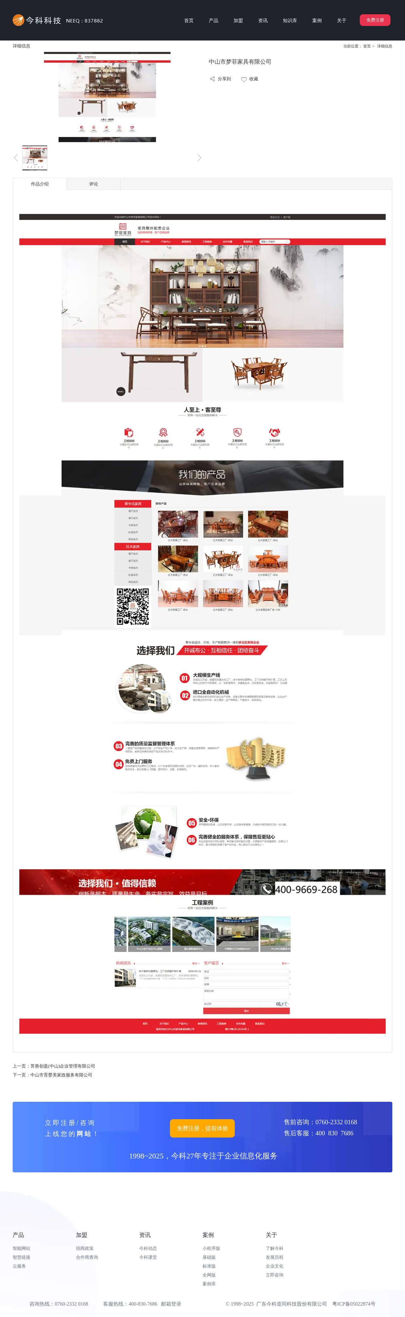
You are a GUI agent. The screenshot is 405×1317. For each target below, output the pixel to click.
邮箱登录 (171, 1304)
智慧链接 (21, 1257)
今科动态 (148, 1248)
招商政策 (85, 1248)
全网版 (209, 1275)
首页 (367, 46)
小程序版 (211, 1248)
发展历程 (275, 1257)
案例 (208, 1235)
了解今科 (275, 1248)
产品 (18, 1235)
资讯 (145, 1235)
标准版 (209, 1266)
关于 (271, 1235)
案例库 (209, 1284)
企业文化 (275, 1266)
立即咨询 (275, 1275)
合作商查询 (87, 1257)
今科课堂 (148, 1257)
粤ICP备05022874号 (354, 1304)
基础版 (209, 1257)
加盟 (81, 1235)
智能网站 (21, 1248)
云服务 (19, 1266)
